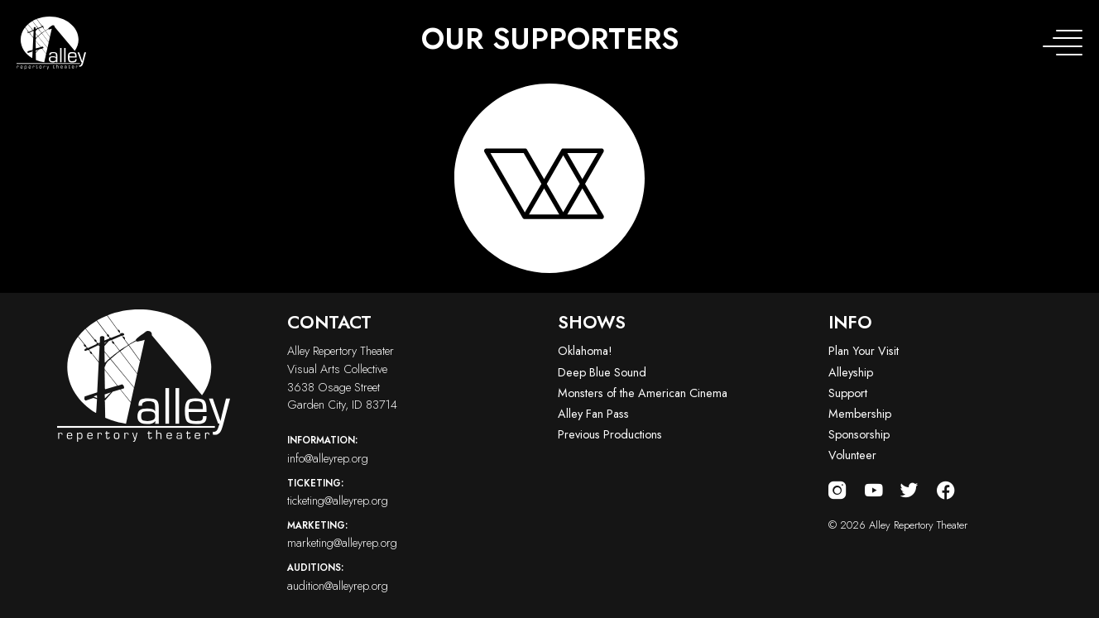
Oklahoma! (585, 351)
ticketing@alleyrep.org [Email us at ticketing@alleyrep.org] (414, 492)
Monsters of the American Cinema (642, 393)
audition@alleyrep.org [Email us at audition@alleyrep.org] (414, 576)
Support (847, 393)
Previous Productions (610, 434)
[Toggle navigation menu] (1062, 43)
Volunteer (852, 455)
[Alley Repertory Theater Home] (51, 43)
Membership (859, 413)
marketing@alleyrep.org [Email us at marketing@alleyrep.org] (414, 534)
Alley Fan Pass (593, 413)
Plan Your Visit (863, 351)
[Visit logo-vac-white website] (549, 178)
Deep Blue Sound (602, 372)
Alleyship (850, 372)
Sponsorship (859, 434)
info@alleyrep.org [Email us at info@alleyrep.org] (414, 449)
